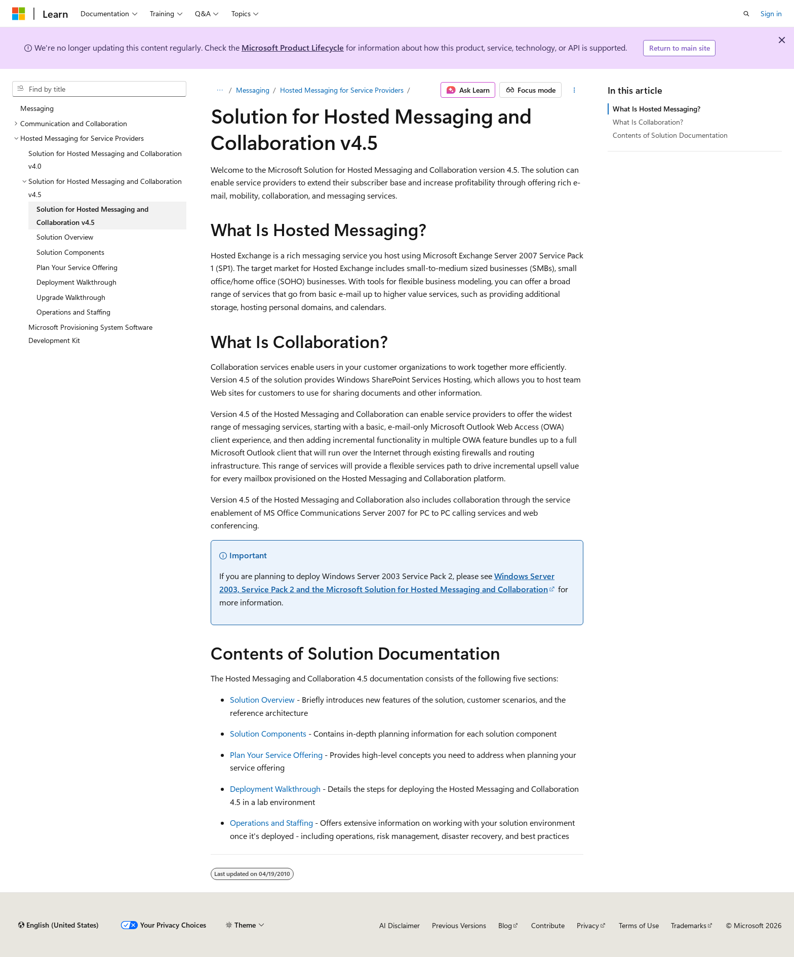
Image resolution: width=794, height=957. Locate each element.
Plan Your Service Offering (276, 754)
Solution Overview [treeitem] (64, 237)
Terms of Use (639, 925)
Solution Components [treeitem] (70, 252)
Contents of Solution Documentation (670, 135)
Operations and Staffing (271, 822)
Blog (505, 925)
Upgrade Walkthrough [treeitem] (70, 297)
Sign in (771, 13)
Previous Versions (459, 925)
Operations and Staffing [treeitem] (73, 312)
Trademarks (688, 925)
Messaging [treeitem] (37, 108)
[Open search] (746, 14)
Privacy (588, 925)
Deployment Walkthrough (275, 788)
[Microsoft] (18, 13)
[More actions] (574, 90)
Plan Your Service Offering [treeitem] (76, 267)
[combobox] (99, 89)
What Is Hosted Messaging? (656, 108)
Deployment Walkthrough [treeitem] (76, 282)
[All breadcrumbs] (219, 90)
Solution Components (268, 733)
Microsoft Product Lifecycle (293, 47)
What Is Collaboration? (648, 122)
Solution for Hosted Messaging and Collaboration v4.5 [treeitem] (92, 215)
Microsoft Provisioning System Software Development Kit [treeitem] (90, 333)
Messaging (252, 90)
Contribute (548, 925)
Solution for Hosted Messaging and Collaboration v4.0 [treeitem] (105, 159)
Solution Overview (262, 699)
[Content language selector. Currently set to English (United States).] (58, 925)
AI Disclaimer (399, 925)
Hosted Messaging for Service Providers (342, 90)
